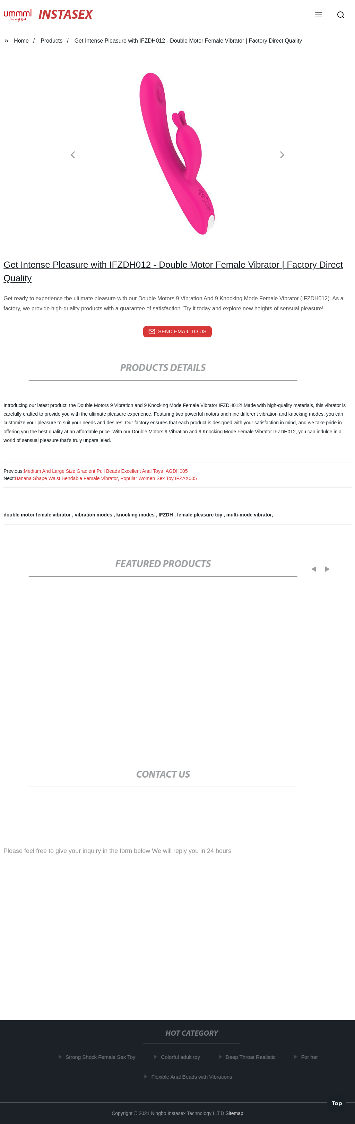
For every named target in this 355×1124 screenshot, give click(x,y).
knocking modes (136, 514)
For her (311, 1057)
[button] (318, 15)
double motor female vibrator (37, 514)
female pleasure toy (200, 514)
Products (51, 41)
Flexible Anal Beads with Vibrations (194, 1077)
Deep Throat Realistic (253, 1057)
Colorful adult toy (182, 1057)
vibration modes (94, 514)
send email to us (177, 331)
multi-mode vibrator (249, 514)
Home (21, 41)
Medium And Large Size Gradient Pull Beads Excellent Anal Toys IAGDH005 (106, 471)
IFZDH (166, 514)
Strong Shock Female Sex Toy (103, 1057)
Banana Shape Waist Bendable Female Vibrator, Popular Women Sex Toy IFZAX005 (106, 478)
